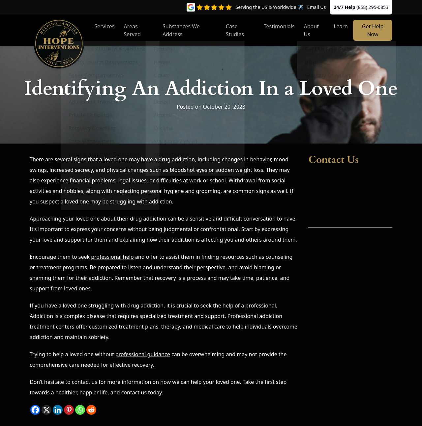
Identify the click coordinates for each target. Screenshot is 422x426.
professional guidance (142, 354)
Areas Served (132, 30)
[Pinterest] (69, 410)
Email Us (316, 7)
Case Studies (235, 30)
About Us (311, 30)
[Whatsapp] (80, 410)
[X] (46, 410)
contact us (134, 392)
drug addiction (177, 159)
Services (104, 26)
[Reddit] (91, 410)
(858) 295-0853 (372, 7)
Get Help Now (372, 30)
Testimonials (279, 26)
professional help (112, 256)
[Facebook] (35, 410)
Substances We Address (181, 30)
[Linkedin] (58, 410)
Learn (341, 26)
